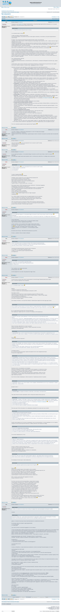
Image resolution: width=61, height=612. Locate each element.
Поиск (58, 7)
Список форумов (4, 601)
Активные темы (11, 10)
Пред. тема (53, 18)
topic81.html (21, 24)
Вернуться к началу (5, 127)
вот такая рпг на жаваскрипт (48, 97)
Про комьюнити (6, 14)
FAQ (55, 7)
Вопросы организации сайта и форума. (13, 601)
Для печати (3, 18)
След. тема (57, 18)
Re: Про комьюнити (21, 129)
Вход (3, 7)
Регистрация (7, 7)
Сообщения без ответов (5, 10)
